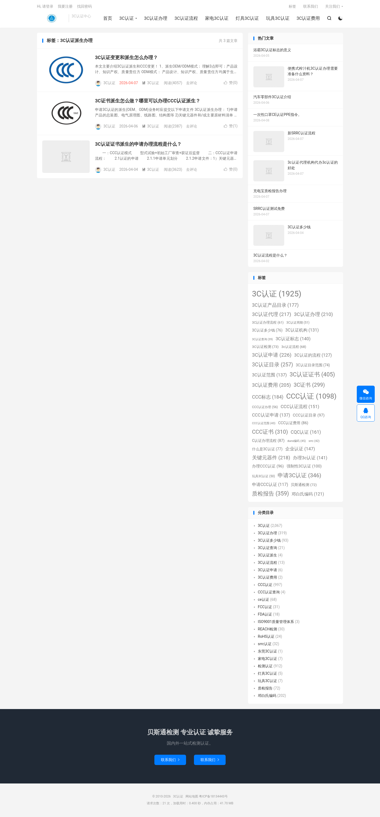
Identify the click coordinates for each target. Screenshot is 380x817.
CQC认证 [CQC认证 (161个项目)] (306, 433)
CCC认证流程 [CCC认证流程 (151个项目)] (300, 407)
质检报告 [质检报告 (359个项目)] (270, 494)
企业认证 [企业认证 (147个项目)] (300, 449)
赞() (231, 84)
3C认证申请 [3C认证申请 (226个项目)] (271, 356)
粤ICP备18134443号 (213, 797)
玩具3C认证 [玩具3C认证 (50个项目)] (263, 477)
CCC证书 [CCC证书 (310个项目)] (270, 433)
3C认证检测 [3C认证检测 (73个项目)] (265, 348)
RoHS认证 (266, 637)
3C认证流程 (186, 18)
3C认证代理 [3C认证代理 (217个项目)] (271, 315)
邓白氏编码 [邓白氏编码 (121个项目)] (308, 495)
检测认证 (265, 667)
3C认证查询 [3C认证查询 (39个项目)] (262, 340)
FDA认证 (265, 615)
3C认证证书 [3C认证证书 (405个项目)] (312, 375)
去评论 (191, 84)
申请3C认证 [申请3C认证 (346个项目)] (299, 476)
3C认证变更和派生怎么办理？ (126, 58)
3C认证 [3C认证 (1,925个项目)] (276, 294)
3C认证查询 (267, 549)
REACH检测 (267, 630)
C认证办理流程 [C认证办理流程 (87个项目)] (268, 442)
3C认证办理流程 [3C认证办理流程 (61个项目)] (268, 323)
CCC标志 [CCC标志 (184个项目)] (267, 397)
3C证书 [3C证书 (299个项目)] (309, 386)
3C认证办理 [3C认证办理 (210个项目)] (313, 315)
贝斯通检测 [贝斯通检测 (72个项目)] (304, 485)
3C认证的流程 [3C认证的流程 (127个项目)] (313, 356)
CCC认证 (265, 586)
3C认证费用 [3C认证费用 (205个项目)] (271, 386)
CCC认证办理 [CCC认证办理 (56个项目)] (265, 408)
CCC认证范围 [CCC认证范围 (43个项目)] (264, 424)
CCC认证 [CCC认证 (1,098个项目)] (311, 397)
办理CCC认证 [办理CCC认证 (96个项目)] (268, 467)
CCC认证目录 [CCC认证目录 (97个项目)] (309, 416)
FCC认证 (265, 608)
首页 (107, 18)
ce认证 (263, 600)
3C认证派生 (267, 556)
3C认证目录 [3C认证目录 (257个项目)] (272, 365)
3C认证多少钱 (269, 541)
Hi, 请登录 (45, 7)
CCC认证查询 (269, 593)
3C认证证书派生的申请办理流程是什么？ (138, 145)
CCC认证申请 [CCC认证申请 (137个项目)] (271, 416)
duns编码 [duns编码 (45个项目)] (296, 442)
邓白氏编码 (267, 697)
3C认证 (51, 19)
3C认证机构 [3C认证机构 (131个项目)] (302, 331)
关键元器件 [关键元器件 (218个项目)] (271, 459)
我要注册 (65, 7)
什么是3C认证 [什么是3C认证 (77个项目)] (267, 450)
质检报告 (265, 689)
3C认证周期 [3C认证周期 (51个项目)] (297, 323)
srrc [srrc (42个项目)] (313, 442)
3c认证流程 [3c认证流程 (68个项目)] (293, 348)
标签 (292, 7)
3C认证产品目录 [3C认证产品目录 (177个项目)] (275, 306)
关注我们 (332, 7)
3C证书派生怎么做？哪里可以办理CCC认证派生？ (147, 102)
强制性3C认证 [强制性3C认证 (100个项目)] (304, 467)
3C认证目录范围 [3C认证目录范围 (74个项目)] (313, 366)
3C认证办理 (155, 18)
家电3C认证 (217, 18)
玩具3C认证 (277, 18)
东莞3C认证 (267, 652)
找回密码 (84, 7)
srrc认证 (265, 645)
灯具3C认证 (247, 18)
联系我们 (310, 7)
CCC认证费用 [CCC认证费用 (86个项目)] (293, 424)
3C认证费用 (308, 18)
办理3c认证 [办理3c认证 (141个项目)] (310, 458)
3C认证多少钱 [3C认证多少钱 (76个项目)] (267, 331)
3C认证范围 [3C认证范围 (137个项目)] (269, 376)
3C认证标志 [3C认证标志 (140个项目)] (293, 339)
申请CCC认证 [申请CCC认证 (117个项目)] (270, 485)
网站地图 (192, 797)
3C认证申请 (267, 571)
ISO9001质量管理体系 (276, 623)
